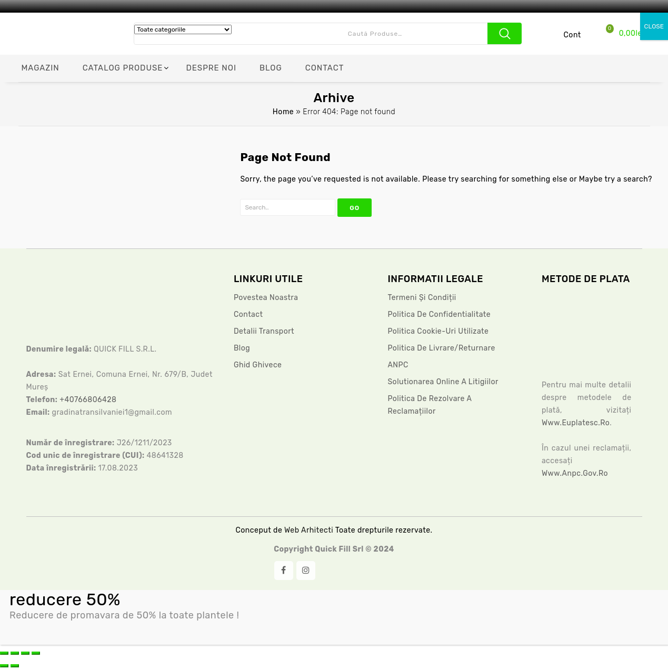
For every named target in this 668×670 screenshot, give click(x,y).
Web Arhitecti (309, 530)
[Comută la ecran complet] (15, 653)
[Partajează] (25, 653)
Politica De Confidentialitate (439, 314)
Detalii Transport (264, 331)
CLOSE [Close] (654, 26)
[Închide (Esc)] (36, 653)
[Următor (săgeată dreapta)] (15, 665)
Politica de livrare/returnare (441, 348)
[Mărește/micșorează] (4, 653)
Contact (248, 314)
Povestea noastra (266, 297)
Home (283, 111)
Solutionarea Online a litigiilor (442, 381)
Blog (242, 348)
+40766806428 (87, 399)
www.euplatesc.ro (576, 422)
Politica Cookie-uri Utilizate (437, 331)
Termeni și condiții (421, 297)
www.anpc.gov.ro (575, 473)
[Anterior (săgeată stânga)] (4, 665)
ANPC (397, 365)
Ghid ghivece (258, 365)
